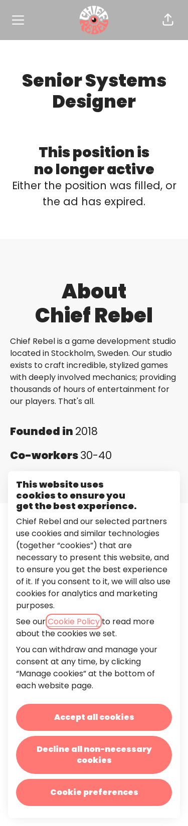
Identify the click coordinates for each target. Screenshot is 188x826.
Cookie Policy (74, 621)
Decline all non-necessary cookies (94, 754)
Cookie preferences (94, 792)
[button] (168, 20)
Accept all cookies (94, 717)
